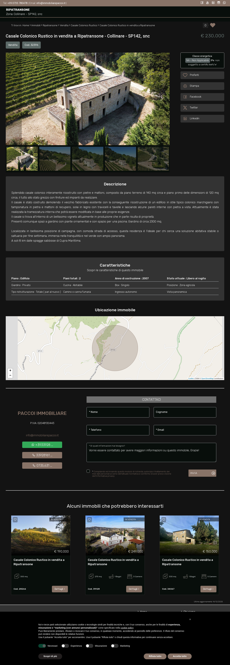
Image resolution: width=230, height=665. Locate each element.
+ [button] (10, 370)
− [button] (10, 375)
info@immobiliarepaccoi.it (42, 435)
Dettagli (60, 589)
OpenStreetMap (207, 378)
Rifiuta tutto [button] (155, 656)
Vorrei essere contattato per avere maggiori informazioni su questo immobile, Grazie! (151, 452)
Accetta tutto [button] (180, 656)
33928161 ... (42, 455)
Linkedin (191, 118)
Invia (193, 473)
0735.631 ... (42, 465)
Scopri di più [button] (50, 656)
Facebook (192, 97)
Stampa (191, 86)
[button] (190, 619)
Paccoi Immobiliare (42, 413)
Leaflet (191, 378)
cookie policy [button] (127, 628)
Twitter (190, 108)
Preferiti (195, 75)
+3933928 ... (42, 445)
